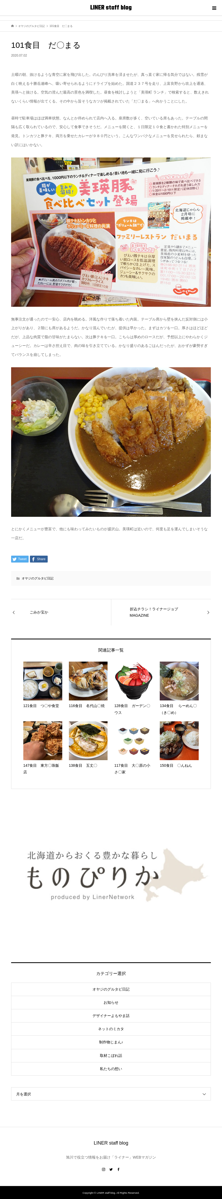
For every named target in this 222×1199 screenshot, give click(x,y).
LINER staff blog (111, 8)
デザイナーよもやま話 (111, 1016)
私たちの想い (111, 1069)
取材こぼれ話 (111, 1055)
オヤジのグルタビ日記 (38, 578)
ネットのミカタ (111, 1029)
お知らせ (111, 1002)
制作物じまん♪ (111, 1042)
